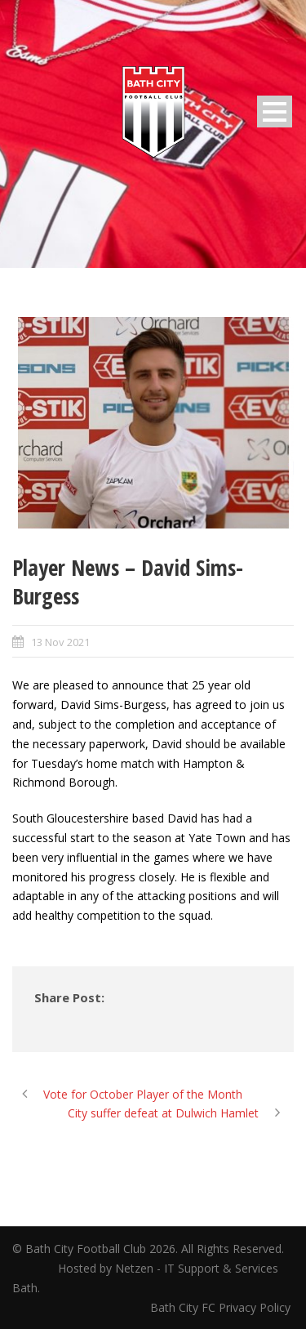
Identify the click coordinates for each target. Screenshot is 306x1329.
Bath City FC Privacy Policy (222, 1307)
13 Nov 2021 (60, 642)
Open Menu (274, 111)
